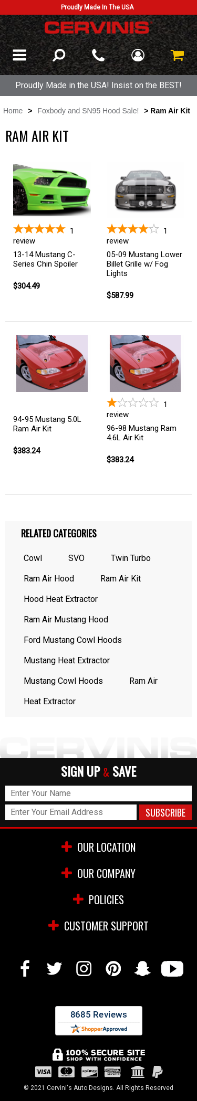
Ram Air (143, 681)
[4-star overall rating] (145, 235)
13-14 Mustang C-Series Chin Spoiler (45, 259)
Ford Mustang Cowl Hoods (73, 640)
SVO (76, 558)
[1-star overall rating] (145, 408)
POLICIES (98, 899)
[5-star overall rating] (52, 235)
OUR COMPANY (98, 873)
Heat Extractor (50, 701)
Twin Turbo (131, 558)
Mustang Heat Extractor (67, 660)
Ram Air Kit (120, 579)
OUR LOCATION (98, 847)
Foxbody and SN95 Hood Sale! (88, 111)
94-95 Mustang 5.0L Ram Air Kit (47, 424)
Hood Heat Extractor (61, 599)
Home (13, 111)
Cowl (33, 558)
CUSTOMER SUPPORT (98, 926)
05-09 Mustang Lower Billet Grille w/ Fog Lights (144, 264)
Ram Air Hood (49, 579)
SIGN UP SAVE (98, 771)
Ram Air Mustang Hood (66, 619)
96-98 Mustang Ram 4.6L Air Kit (142, 433)
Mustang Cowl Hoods (63, 681)
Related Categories (59, 533)
